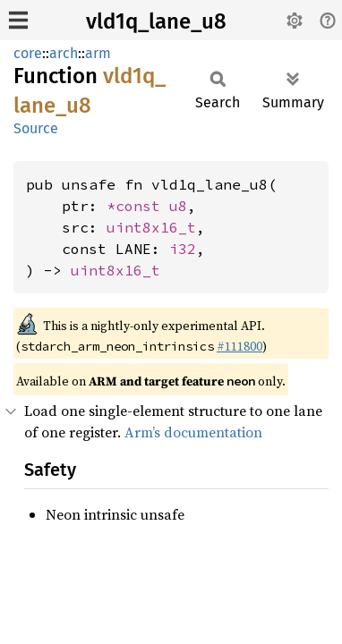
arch (63, 53)
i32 (182, 249)
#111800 (239, 346)
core (27, 53)
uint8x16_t (151, 227)
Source (35, 128)
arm (98, 53)
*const (138, 206)
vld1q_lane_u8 (156, 21)
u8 (178, 206)
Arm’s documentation (193, 432)
